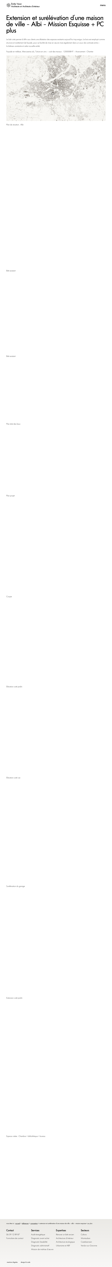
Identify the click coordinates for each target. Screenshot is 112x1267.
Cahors (84, 1234)
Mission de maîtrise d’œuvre (42, 1249)
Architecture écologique (65, 1241)
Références (25, 1223)
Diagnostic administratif (40, 1245)
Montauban (85, 1238)
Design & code (25, 1262)
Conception (34, 1223)
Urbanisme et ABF (63, 1245)
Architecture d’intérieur (65, 1238)
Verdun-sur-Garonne (89, 1245)
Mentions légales (12, 1262)
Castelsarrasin (86, 1241)
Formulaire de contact (14, 1238)
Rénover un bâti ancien (65, 1234)
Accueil (17, 1223)
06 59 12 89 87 (13, 1234)
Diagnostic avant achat (40, 1238)
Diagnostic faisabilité (39, 1241)
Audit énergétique (38, 1234)
